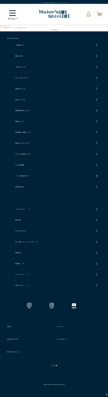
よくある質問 (19, 165)
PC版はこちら (54, 365)
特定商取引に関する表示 (12, 339)
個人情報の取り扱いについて (13, 351)
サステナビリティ (21, 231)
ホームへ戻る (54, 29)
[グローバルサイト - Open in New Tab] (56, 274)
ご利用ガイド (19, 45)
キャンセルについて (21, 78)
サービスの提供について (23, 154)
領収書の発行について (22, 110)
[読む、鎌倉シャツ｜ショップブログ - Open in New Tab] (56, 242)
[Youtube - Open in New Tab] (74, 307)
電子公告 (18, 220)
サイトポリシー (60, 326)
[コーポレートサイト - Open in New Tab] (56, 209)
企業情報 (9, 326)
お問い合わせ (19, 187)
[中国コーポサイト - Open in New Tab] (56, 285)
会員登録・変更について (23, 132)
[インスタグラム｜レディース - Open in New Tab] (52, 307)
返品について (19, 121)
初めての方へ (19, 56)
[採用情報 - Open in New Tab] (56, 263)
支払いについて (20, 100)
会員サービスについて (22, 143)
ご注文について (20, 67)
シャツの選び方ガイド (22, 176)
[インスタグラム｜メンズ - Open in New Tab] (29, 307)
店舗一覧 (18, 253)
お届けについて (20, 89)
